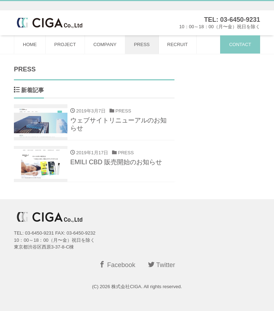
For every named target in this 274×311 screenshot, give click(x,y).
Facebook (117, 265)
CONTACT (240, 44)
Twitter (161, 265)
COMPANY (105, 44)
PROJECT (65, 44)
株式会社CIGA (126, 286)
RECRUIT (177, 44)
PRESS (141, 44)
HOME (30, 44)
